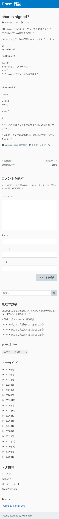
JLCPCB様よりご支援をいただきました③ (23, 334)
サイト (5, 262)
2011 (8, 441)
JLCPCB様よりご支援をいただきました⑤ (23, 324)
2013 (8, 431)
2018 (8, 405)
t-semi (26, 22)
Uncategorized (11, 145)
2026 (8, 369)
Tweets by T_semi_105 (13, 506)
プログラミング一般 (41, 145)
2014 (8, 426)
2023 (8, 385)
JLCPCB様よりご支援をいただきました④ (23, 329)
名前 (5, 235)
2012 (8, 436)
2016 (8, 415)
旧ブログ (23, 145)
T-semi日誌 (11, 4)
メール (6, 249)
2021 (8, 390)
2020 (8, 395)
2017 (8, 410)
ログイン (6, 473)
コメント (7, 196)
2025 (8, 374)
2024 (8, 379)
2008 (8, 457)
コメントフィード (11, 484)
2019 (8, 400)
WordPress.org (9, 489)
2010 (8, 446)
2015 (8, 421)
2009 (8, 451)
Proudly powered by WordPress (17, 515)
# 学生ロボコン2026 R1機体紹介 (18, 319)
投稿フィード (8, 479)
